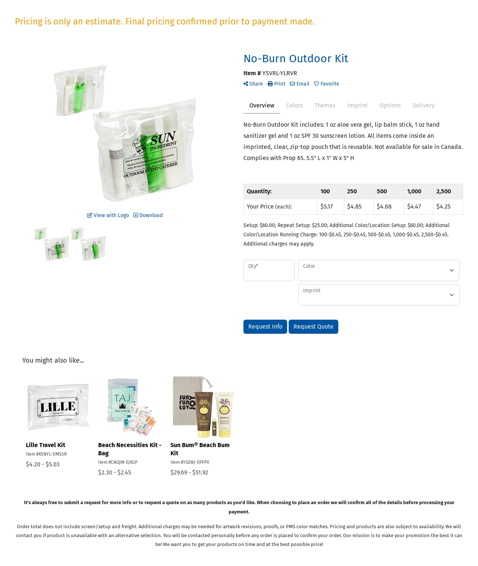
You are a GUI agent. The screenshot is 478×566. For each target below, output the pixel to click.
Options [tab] (390, 105)
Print (276, 84)
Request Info (265, 326)
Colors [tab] (294, 105)
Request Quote (313, 326)
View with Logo (108, 215)
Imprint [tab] (357, 105)
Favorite (326, 84)
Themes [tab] (325, 105)
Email (299, 84)
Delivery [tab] (423, 105)
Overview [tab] (261, 105)
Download (148, 215)
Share (253, 84)
